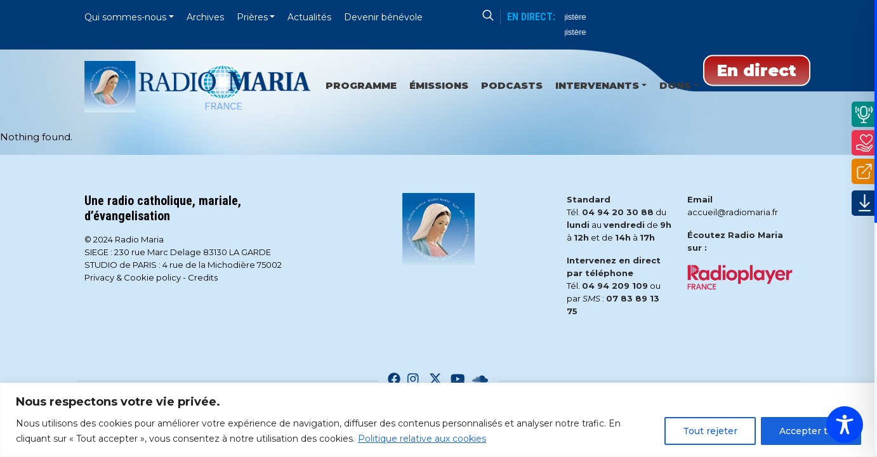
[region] (438, 420)
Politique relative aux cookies (422, 438)
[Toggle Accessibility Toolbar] (844, 424)
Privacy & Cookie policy (132, 277)
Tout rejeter (710, 431)
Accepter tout (811, 431)
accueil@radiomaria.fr (732, 212)
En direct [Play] (756, 70)
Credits (203, 277)
